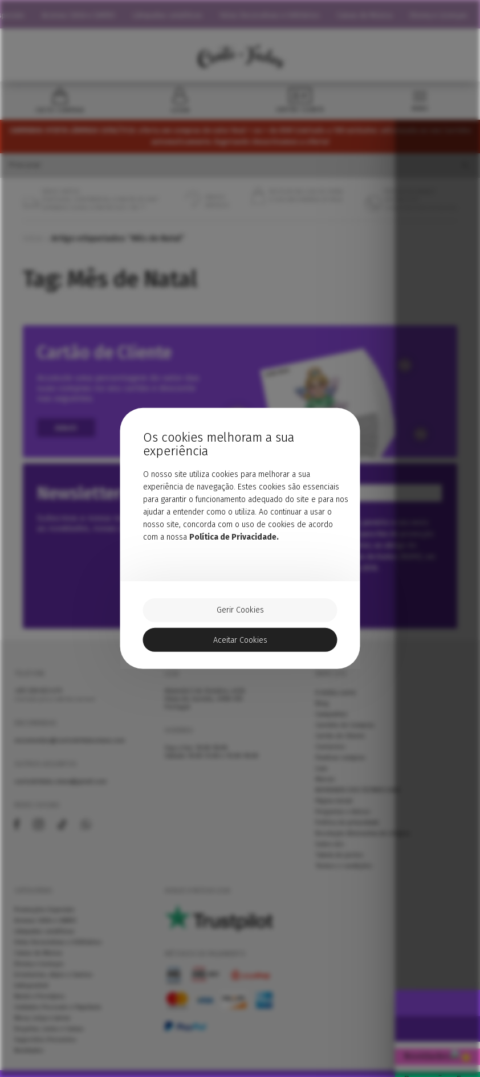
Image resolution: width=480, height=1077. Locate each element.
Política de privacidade (347, 830)
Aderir (69, 434)
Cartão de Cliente (340, 743)
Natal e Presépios (39, 1004)
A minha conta (335, 700)
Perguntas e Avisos (343, 819)
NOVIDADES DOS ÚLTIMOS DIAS (357, 797)
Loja (321, 776)
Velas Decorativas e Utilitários (276, 15)
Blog (322, 711)
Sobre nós (329, 851)
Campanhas (331, 722)
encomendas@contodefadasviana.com (69, 748)
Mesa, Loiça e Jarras (42, 1025)
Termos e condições (343, 873)
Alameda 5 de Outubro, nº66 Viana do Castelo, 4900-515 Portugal (205, 706)
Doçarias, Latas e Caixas (49, 1036)
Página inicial (333, 808)
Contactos (330, 754)
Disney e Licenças (445, 15)
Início (33, 245)
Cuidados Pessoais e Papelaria (57, 1014)
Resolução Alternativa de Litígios (362, 841)
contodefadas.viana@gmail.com (60, 789)
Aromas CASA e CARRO (85, 15)
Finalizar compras (340, 765)
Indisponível (31, 993)
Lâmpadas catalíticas (174, 15)
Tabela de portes (339, 862)
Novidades (29, 1058)
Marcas (325, 787)
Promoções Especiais (44, 917)
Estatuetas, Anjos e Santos (53, 982)
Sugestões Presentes (45, 1047)
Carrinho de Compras (345, 732)
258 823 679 (38, 698)
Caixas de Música (371, 15)
